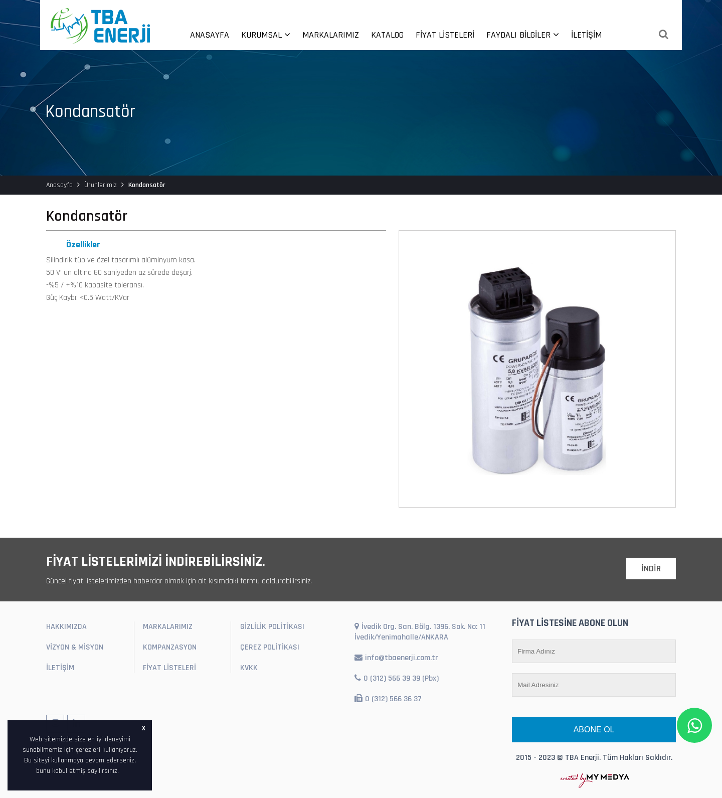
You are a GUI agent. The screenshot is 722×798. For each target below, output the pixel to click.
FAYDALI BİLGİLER (522, 35)
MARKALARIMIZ (330, 35)
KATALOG (387, 35)
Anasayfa (59, 185)
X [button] (143, 728)
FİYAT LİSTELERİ (445, 35)
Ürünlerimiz (100, 185)
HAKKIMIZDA (66, 626)
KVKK (249, 668)
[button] (122, 771)
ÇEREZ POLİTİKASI (269, 647)
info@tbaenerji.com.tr (396, 658)
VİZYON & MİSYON (74, 647)
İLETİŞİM (586, 35)
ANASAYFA (209, 35)
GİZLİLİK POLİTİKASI (272, 626)
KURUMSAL (265, 35)
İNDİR (651, 568)
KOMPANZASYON (170, 647)
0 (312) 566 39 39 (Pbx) (396, 678)
